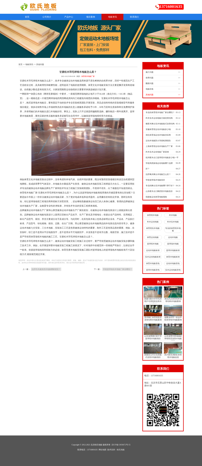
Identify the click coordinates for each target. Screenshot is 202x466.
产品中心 (70, 17)
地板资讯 (115, 17)
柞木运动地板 (153, 222)
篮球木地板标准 (173, 250)
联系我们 (138, 17)
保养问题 (163, 78)
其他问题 (40, 65)
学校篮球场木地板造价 (163, 180)
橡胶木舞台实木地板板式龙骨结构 (163, 124)
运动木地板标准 (153, 250)
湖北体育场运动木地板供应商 (163, 135)
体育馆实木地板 (153, 228)
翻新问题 (163, 83)
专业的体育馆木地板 (173, 229)
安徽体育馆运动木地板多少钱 (163, 129)
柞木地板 (173, 215)
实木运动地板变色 (173, 270)
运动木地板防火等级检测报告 (163, 141)
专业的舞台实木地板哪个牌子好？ (163, 186)
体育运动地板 (153, 237)
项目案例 (93, 17)
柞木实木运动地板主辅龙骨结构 (163, 118)
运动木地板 (173, 237)
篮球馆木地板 (153, 244)
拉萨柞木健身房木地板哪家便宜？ (46, 269)
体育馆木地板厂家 (88, 76)
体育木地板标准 (173, 257)
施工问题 (163, 72)
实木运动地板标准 (153, 257)
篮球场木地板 (173, 244)
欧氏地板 (121, 450)
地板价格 (163, 89)
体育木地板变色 (153, 263)
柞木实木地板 (173, 222)
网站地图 (102, 450)
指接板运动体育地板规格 (163, 197)
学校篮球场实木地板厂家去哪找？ (117, 269)
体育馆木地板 (153, 215)
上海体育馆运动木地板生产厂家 (163, 146)
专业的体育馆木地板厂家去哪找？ (163, 112)
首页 (27, 17)
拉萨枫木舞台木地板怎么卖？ (163, 174)
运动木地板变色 (173, 263)
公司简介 (48, 17)
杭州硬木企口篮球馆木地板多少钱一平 (163, 159)
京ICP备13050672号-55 (120, 445)
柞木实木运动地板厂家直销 (163, 152)
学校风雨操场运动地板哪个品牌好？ (163, 167)
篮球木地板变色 (153, 270)
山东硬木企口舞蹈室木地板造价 (163, 191)
